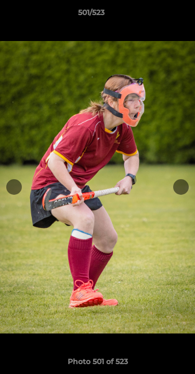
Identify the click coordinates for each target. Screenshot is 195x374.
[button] (157, 15)
